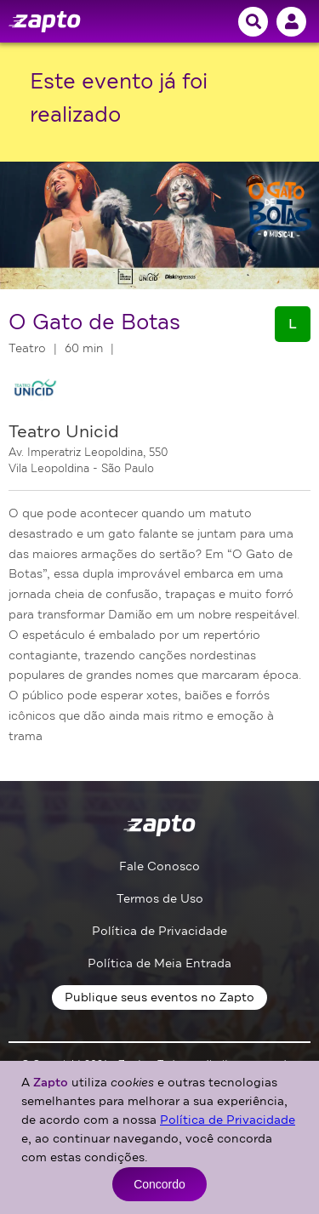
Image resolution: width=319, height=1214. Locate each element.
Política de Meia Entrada (159, 963)
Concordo (159, 1184)
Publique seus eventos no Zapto (159, 997)
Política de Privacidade (159, 931)
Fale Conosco (159, 866)
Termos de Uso (160, 899)
